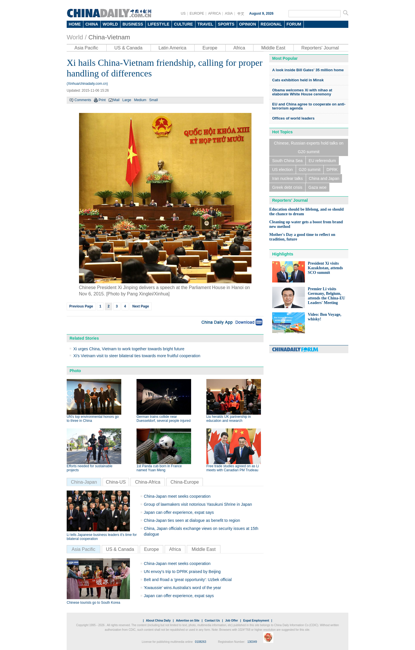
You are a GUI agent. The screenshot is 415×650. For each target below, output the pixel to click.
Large (126, 100)
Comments (82, 100)
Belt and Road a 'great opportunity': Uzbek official (188, 579)
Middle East (273, 47)
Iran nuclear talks (287, 178)
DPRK (332, 169)
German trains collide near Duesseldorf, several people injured (164, 419)
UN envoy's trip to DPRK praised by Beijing (182, 571)
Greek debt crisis (287, 187)
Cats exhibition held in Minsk (298, 80)
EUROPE (197, 13)
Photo (75, 370)
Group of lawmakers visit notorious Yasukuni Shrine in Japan (198, 504)
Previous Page (81, 306)
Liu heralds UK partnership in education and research (228, 419)
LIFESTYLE (158, 24)
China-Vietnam (109, 37)
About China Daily (158, 620)
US (183, 13)
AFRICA (214, 13)
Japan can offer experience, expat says (179, 512)
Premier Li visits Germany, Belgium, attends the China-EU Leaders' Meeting (326, 296)
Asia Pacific (86, 47)
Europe (209, 47)
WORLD (110, 24)
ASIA (229, 13)
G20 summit (309, 169)
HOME (75, 24)
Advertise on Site (187, 620)
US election (282, 169)
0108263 (200, 641)
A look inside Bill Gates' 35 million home (308, 70)
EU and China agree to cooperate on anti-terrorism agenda (308, 106)
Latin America (173, 47)
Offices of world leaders (293, 118)
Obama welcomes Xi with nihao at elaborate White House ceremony (302, 92)
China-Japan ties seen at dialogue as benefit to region (192, 520)
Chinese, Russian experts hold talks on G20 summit (308, 147)
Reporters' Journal (320, 47)
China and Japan (324, 178)
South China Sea (287, 160)
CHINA (91, 24)
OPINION (247, 24)
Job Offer (231, 620)
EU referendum (322, 160)
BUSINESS (132, 24)
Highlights (282, 253)
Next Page (140, 306)
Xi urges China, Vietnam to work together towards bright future (129, 349)
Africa (239, 47)
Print (102, 100)
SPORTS (226, 24)
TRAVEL (205, 24)
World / (77, 37)
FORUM (294, 24)
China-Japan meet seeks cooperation (177, 496)
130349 (252, 641)
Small (153, 100)
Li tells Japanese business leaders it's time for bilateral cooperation (102, 537)
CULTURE (183, 24)
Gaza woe (317, 187)
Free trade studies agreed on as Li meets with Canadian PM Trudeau (232, 468)
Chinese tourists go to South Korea (93, 603)
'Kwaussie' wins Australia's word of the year (182, 587)
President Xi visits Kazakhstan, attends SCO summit (325, 268)
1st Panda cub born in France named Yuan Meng (159, 468)
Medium (140, 100)
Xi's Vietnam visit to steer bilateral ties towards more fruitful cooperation (136, 355)
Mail (116, 100)
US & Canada (128, 47)
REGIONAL (271, 24)
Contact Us (212, 620)
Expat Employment (256, 620)
